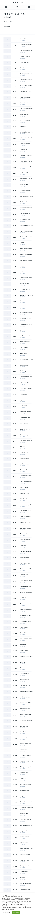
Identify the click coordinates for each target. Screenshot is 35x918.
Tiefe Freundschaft (25, 341)
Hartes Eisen (23, 749)
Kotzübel (22, 266)
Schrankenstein (24, 283)
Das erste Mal (24, 726)
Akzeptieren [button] (16, 912)
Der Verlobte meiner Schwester (26, 551)
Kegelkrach (23, 307)
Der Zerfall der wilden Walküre (26, 388)
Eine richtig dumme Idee (26, 732)
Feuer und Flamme (25, 62)
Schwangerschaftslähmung (26, 656)
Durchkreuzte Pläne (25, 91)
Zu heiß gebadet (24, 668)
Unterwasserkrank (25, 417)
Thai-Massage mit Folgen (26, 569)
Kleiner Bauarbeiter (25, 563)
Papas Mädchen (24, 836)
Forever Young (24, 487)
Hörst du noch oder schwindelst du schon (26, 761)
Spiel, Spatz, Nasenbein (26, 848)
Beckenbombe (24, 650)
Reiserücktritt (23, 534)
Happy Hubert (24, 796)
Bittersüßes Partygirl (25, 318)
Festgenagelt (23, 394)
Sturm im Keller (24, 114)
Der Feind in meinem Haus (26, 295)
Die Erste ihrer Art (25, 429)
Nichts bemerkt (24, 184)
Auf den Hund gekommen (26, 254)
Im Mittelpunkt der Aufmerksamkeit (26, 720)
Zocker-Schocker (24, 458)
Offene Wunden (24, 557)
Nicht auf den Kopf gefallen (26, 178)
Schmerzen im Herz (25, 819)
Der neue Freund (24, 301)
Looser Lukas (23, 405)
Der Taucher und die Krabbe (26, 510)
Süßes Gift (23, 126)
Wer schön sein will (25, 784)
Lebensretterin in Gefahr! (26, 138)
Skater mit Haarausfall (26, 312)
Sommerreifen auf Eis (26, 207)
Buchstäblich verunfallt (26, 237)
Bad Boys (22, 446)
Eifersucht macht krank (26, 359)
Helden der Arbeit (25, 336)
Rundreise (23, 545)
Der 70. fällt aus (24, 382)
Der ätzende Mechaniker (26, 481)
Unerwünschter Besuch (26, 324)
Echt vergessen (24, 679)
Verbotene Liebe (24, 790)
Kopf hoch (23, 644)
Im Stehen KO (24, 173)
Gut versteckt (23, 470)
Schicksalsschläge (25, 219)
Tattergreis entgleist (25, 767)
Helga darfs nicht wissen (26, 860)
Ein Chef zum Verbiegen (26, 85)
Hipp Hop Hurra (24, 400)
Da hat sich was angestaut (26, 155)
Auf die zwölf (23, 353)
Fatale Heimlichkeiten (26, 97)
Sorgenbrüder (24, 831)
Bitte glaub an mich (25, 755)
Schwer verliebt (24, 842)
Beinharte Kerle (24, 493)
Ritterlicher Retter (25, 499)
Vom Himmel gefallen (26, 592)
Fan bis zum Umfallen (26, 167)
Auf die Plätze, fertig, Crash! (26, 411)
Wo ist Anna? (23, 272)
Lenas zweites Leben (26, 580)
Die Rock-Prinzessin (25, 516)
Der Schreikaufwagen (26, 79)
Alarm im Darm (24, 627)
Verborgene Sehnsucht (26, 807)
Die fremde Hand (24, 464)
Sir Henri (22, 330)
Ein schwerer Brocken (26, 68)
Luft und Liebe (24, 423)
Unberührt (23, 778)
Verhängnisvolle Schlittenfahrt (26, 132)
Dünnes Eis (23, 242)
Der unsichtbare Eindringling (26, 376)
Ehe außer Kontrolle (25, 528)
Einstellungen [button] (6, 912)
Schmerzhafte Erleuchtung (26, 225)
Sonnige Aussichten (25, 866)
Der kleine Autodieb (25, 190)
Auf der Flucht (24, 103)
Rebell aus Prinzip (25, 889)
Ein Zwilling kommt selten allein (26, 440)
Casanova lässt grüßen (26, 691)
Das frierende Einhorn (26, 260)
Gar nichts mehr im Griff (26, 50)
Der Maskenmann (25, 539)
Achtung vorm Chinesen (26, 73)
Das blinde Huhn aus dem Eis (26, 196)
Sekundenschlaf (24, 673)
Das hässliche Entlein (26, 685)
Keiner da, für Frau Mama (26, 161)
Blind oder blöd (24, 871)
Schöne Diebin (24, 202)
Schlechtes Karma (25, 854)
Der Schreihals (24, 347)
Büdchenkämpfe (24, 435)
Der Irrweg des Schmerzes (26, 371)
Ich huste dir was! (25, 143)
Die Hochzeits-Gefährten (26, 277)
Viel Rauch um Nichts (26, 825)
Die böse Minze (24, 365)
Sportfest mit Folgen (25, 586)
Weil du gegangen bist (26, 505)
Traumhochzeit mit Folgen (26, 604)
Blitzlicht (22, 877)
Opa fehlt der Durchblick (26, 802)
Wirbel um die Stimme (26, 475)
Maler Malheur (24, 39)
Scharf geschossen (25, 615)
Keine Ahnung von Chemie (26, 248)
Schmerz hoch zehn (25, 743)
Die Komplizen (24, 772)
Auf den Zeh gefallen (25, 522)
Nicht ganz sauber (25, 708)
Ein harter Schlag (24, 289)
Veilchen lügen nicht (25, 883)
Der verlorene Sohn (25, 703)
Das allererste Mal (25, 213)
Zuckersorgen (24, 813)
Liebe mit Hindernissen (26, 108)
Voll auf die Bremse (25, 738)
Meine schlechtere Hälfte (26, 231)
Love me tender (24, 452)
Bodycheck (23, 662)
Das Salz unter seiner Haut (26, 638)
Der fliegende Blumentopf (26, 621)
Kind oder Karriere (25, 697)
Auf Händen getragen (26, 609)
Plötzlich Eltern (24, 574)
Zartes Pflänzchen (25, 633)
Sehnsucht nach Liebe (26, 44)
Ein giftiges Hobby (25, 120)
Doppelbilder (23, 149)
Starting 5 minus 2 (25, 56)
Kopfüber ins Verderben (26, 598)
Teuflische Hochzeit (25, 714)
